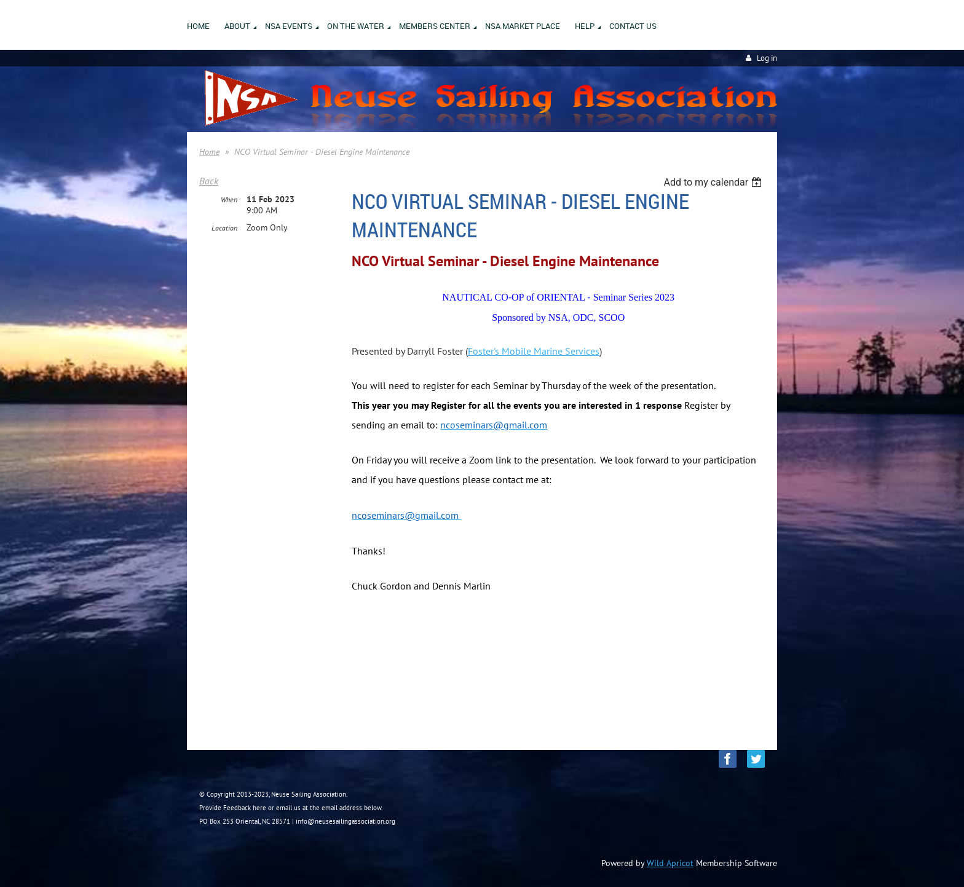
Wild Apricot (670, 863)
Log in (767, 58)
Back (208, 181)
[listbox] (714, 182)
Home (209, 151)
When (229, 199)
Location (224, 227)
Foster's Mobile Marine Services (533, 351)
